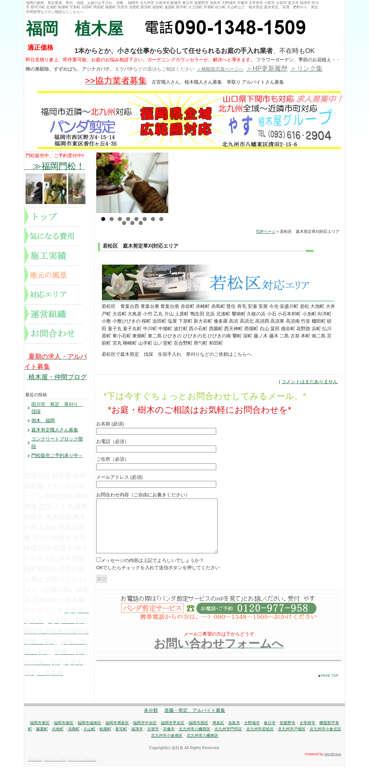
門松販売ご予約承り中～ (57, 455)
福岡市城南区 (89, 726)
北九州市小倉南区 (167, 738)
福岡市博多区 (117, 726)
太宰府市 (307, 726)
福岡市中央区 (145, 726)
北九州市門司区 (228, 732)
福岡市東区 (40, 726)
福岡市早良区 (172, 726)
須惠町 (74, 732)
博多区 (218, 726)
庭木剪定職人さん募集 (54, 430)
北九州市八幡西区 (194, 732)
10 (132, 223)
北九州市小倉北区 (325, 732)
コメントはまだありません (309, 381)
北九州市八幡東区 (202, 738)
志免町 (58, 732)
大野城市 (252, 726)
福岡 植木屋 (74, 28)
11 (141, 223)
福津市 (137, 732)
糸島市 (234, 726)
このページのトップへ (329, 687)
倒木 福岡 (43, 420)
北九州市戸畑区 (292, 732)
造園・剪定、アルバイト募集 (194, 713)
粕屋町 (105, 732)
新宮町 (121, 732)
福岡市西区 (198, 726)
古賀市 (153, 732)
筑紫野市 (287, 726)
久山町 (89, 732)
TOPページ (265, 231)
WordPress (332, 757)
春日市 (270, 726)
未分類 (151, 713)
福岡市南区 (64, 726)
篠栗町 (42, 732)
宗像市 (169, 732)
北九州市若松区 (260, 732)
